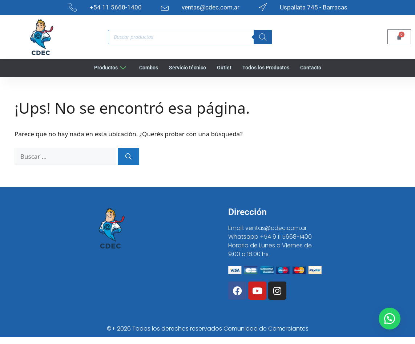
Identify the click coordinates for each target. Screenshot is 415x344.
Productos (107, 67)
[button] (389, 318)
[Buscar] (128, 156)
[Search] (263, 37)
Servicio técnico (187, 67)
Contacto (314, 67)
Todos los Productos (267, 67)
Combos (147, 67)
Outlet (224, 67)
